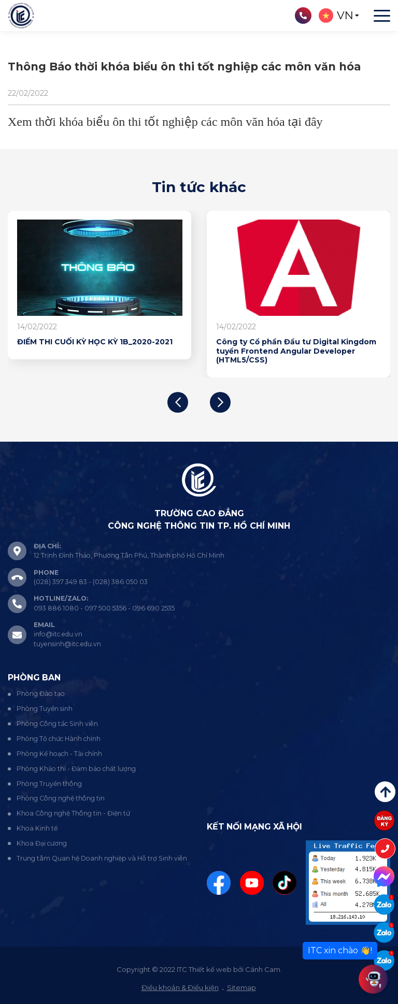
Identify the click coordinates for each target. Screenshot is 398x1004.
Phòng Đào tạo (41, 693)
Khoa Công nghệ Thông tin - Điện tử (73, 813)
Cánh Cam (262, 969)
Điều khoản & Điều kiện (180, 987)
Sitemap (241, 987)
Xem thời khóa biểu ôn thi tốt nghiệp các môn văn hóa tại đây (165, 121)
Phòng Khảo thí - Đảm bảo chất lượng (76, 769)
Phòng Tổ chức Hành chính (59, 739)
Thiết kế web (210, 969)
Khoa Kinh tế (37, 828)
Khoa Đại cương (42, 843)
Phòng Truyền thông (49, 784)
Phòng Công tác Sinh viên (57, 723)
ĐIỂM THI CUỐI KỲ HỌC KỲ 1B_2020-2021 (95, 342)
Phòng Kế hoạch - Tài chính (59, 754)
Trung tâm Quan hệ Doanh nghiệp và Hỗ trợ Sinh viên (102, 858)
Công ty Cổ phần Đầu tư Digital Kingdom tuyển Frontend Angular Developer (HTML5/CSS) (296, 351)
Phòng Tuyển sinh (45, 708)
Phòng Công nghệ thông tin (61, 798)
